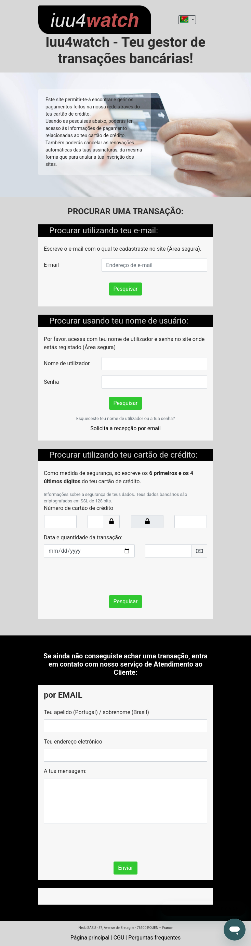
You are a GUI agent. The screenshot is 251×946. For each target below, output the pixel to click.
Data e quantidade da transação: (83, 537)
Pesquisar (126, 289)
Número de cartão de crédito (78, 508)
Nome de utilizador (67, 363)
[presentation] (96, 576)
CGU (119, 937)
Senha (51, 382)
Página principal (89, 937)
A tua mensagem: (65, 771)
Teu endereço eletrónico (73, 741)
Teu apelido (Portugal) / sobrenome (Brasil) (96, 712)
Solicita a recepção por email (125, 428)
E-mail (51, 265)
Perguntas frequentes (154, 937)
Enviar (125, 868)
